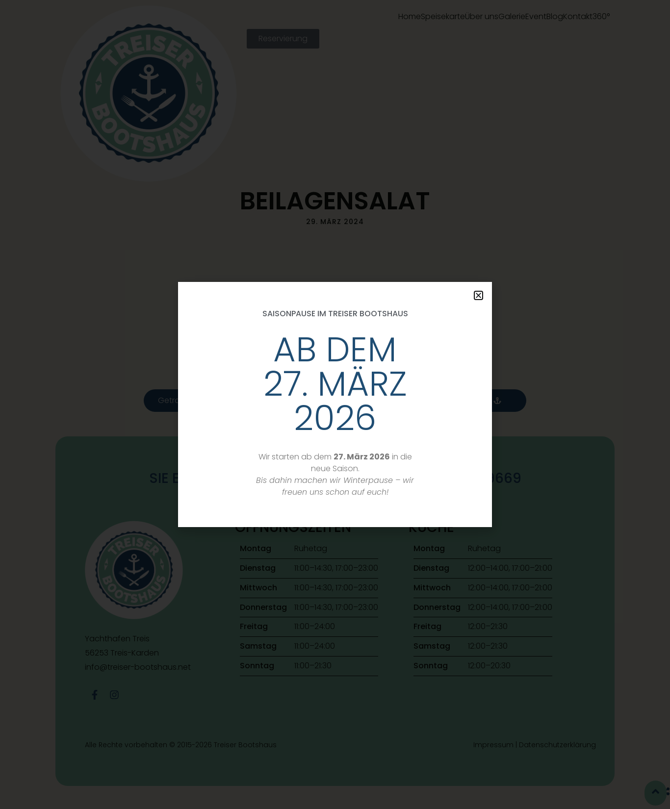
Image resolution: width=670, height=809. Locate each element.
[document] (335, 404)
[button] (478, 295)
